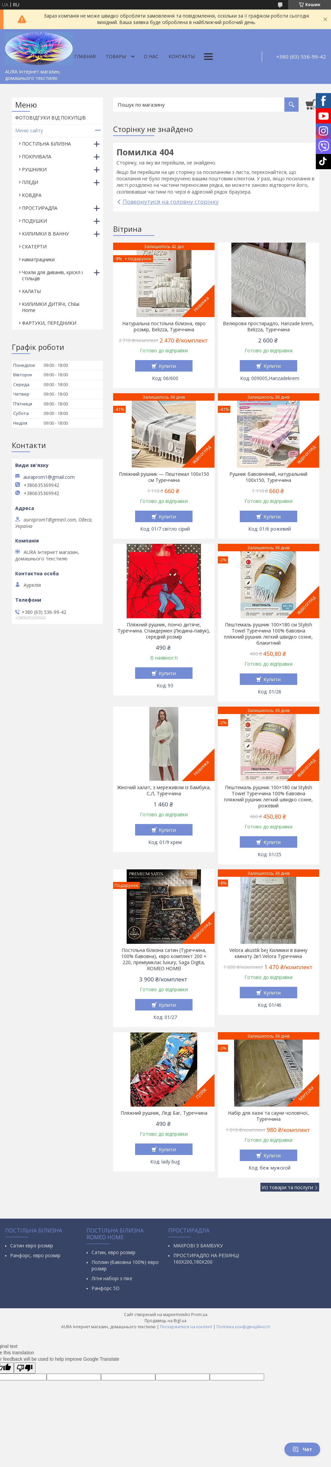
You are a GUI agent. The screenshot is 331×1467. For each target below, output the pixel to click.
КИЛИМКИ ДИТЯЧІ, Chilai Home (50, 307)
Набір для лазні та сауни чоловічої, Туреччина (268, 1116)
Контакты (182, 56)
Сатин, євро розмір (113, 1252)
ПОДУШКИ (34, 221)
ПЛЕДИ (30, 182)
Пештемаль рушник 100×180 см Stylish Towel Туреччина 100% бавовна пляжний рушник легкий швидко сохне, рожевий (268, 796)
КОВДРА (32, 195)
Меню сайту (29, 130)
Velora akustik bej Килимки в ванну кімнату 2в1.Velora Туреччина (268, 953)
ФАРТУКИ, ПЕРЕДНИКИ (49, 323)
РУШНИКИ (34, 169)
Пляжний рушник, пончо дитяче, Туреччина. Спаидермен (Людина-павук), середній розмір (164, 631)
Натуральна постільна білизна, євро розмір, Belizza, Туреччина (164, 326)
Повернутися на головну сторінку (171, 201)
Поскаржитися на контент (186, 1327)
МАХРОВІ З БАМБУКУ (198, 1245)
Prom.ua (199, 1314)
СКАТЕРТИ (34, 246)
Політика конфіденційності (243, 1327)
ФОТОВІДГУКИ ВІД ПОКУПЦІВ (50, 117)
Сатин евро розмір (31, 1245)
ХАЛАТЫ (31, 291)
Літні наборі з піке (112, 1278)
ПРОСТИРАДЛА (39, 208)
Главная (85, 56)
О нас (151, 56)
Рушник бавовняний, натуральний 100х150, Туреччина (268, 477)
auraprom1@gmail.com (49, 477)
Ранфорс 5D (106, 1288)
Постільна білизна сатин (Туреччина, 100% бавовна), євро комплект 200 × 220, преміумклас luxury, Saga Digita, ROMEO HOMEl (163, 959)
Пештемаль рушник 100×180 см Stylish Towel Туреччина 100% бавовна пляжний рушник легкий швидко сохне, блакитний (268, 634)
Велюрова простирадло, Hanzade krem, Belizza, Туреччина (268, 326)
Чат (302, 1449)
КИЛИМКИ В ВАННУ (45, 233)
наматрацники (38, 259)
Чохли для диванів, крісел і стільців (52, 275)
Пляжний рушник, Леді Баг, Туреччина (164, 1113)
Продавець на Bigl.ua (165, 1321)
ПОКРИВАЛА (36, 156)
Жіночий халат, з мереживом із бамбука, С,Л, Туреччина (164, 790)
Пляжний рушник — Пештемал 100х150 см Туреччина (164, 477)
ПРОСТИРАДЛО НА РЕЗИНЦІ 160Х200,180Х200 (206, 1258)
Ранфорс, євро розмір (35, 1255)
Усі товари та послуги (287, 1187)
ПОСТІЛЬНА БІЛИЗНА (46, 143)
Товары (116, 56)
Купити (167, 365)
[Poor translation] (24, 1368)
